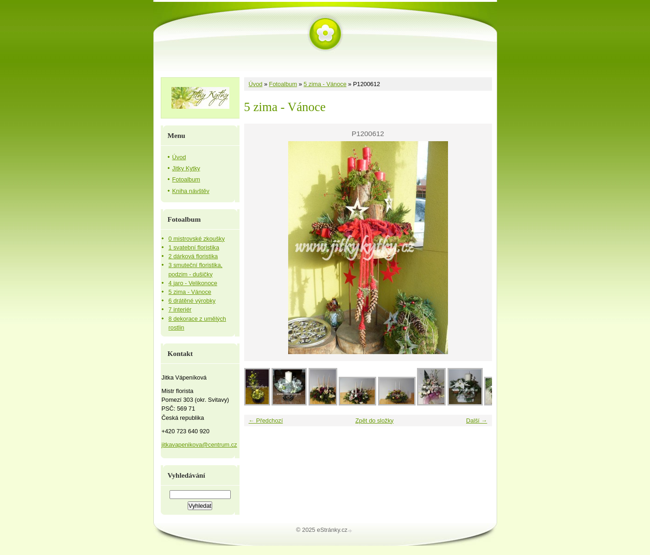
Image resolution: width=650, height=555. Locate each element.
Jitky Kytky (186, 168)
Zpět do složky (374, 420)
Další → (476, 420)
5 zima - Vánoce (324, 84)
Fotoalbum (283, 84)
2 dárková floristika (193, 256)
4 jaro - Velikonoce (193, 283)
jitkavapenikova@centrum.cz (199, 444)
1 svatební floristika (194, 247)
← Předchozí (266, 420)
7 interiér (180, 309)
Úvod (256, 84)
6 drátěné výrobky (192, 300)
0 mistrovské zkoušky (197, 238)
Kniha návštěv (190, 190)
